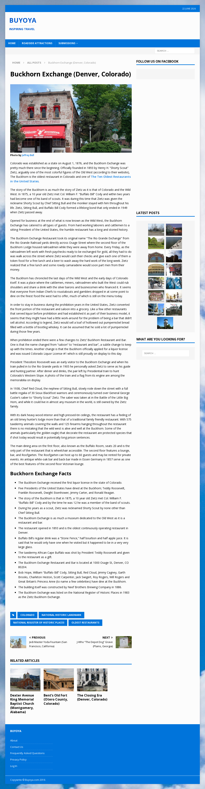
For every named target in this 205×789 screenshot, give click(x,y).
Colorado (27, 615)
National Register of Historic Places (38, 622)
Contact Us (16, 747)
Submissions (66, 43)
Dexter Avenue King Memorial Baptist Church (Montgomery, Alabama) (22, 703)
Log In (13, 766)
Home (12, 43)
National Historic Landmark (61, 615)
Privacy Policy (18, 759)
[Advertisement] (131, 25)
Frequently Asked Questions (27, 753)
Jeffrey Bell (28, 155)
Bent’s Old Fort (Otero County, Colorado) (56, 699)
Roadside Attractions (37, 43)
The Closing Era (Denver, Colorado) (92, 697)
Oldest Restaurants (85, 622)
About (13, 740)
